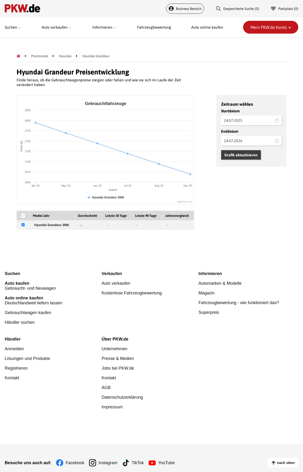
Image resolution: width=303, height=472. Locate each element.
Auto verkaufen (116, 283)
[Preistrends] (39, 56)
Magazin (206, 293)
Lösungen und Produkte (27, 358)
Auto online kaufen (207, 27)
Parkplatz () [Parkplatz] (284, 8)
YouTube (166, 462)
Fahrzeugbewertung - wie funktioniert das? (238, 302)
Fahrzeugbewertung (154, 27)
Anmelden (14, 348)
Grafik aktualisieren (241, 155)
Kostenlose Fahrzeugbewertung (132, 293)
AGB (106, 387)
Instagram (107, 462)
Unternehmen (114, 348)
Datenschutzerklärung (122, 397)
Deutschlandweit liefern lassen (53, 300)
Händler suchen (20, 322)
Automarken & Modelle (219, 283)
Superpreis (208, 312)
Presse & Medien (118, 358)
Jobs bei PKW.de (118, 368)
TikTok (138, 462)
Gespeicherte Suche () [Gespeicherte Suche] (237, 8)
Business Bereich (185, 8)
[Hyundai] (65, 56)
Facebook (75, 462)
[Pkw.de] (18, 56)
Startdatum (230, 111)
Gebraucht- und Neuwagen (53, 286)
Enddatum (229, 131)
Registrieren (16, 368)
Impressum (112, 407)
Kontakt (12, 378)
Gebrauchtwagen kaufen (28, 312)
